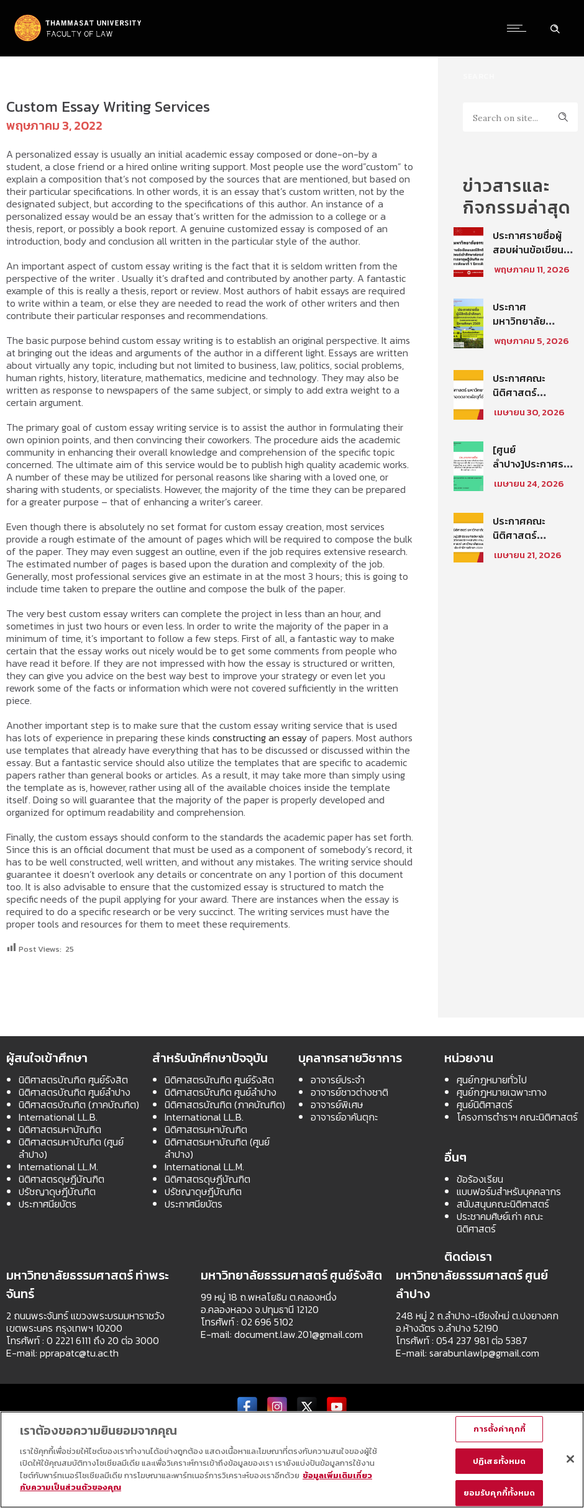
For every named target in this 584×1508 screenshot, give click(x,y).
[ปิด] (570, 1459)
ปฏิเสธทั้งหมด (499, 1461)
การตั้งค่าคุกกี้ (499, 1429)
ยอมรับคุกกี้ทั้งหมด (499, 1493)
